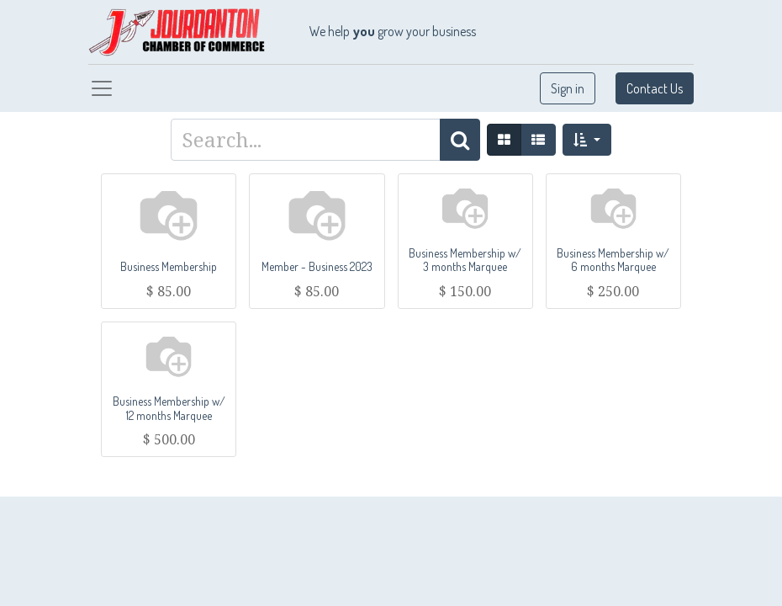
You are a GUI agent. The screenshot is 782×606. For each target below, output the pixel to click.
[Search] (460, 140)
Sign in (567, 88)
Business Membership (168, 266)
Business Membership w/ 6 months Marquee (613, 260)
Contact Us (654, 88)
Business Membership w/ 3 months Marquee (465, 260)
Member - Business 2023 (317, 266)
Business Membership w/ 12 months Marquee (169, 408)
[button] (586, 140)
